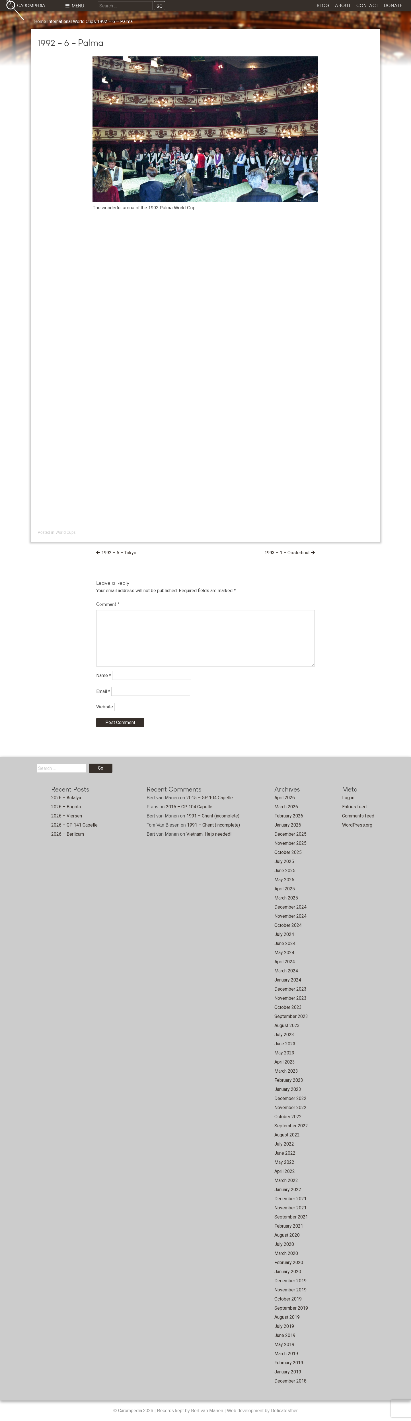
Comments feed (358, 816)
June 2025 (284, 870)
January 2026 (287, 825)
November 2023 (290, 998)
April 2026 (284, 797)
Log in (348, 797)
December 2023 (290, 989)
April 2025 (284, 889)
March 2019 (286, 1353)
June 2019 (284, 1335)
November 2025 (290, 843)
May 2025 (284, 879)
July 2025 (284, 861)
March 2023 (286, 1071)
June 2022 (284, 1153)
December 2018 (290, 1381)
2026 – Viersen (66, 816)
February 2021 (288, 1226)
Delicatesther (284, 1410)
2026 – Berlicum (67, 834)
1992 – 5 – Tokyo (118, 552)
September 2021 (291, 1217)
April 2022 (284, 1171)
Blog (323, 5)
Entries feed (354, 806)
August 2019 (287, 1317)
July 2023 (284, 1034)
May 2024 (284, 952)
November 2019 (290, 1290)
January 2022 (287, 1189)
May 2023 (284, 1053)
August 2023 (287, 1025)
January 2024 (287, 980)
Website (104, 707)
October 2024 (288, 925)
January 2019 (287, 1372)
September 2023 (291, 1016)
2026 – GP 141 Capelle (74, 825)
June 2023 (284, 1043)
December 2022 (290, 1098)
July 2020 (284, 1244)
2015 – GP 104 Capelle (209, 797)
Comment (108, 604)
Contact (367, 5)
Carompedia (130, 1410)
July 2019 (284, 1326)
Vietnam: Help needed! (209, 834)
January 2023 (287, 1089)
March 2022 (286, 1180)
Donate (393, 5)
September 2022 (291, 1125)
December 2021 (290, 1198)
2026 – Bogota (66, 806)
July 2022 (284, 1144)
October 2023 (288, 1007)
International (59, 21)
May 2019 (284, 1344)
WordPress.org (357, 825)
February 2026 (288, 816)
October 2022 (288, 1116)
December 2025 (290, 834)
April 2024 (284, 961)
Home (40, 21)
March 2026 (286, 806)
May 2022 (284, 1162)
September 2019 (291, 1308)
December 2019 (290, 1280)
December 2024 (290, 907)
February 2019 (288, 1362)
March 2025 (286, 898)
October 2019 (288, 1299)
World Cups (84, 21)
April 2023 (284, 1062)
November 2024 (290, 916)
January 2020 (287, 1271)
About (343, 5)
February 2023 (288, 1080)
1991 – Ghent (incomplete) (212, 816)
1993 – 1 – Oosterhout (287, 552)
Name (103, 675)
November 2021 (290, 1208)
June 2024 (284, 943)
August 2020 (287, 1235)
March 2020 (286, 1253)
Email (103, 691)
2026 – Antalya (66, 797)
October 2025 (288, 852)
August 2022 (287, 1135)
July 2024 (284, 934)
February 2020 (288, 1262)
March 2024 (286, 971)
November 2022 (290, 1107)
